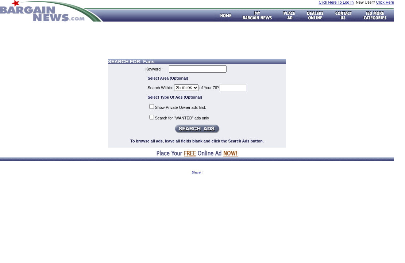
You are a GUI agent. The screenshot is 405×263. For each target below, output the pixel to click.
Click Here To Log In (336, 2)
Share (196, 172)
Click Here (385, 2)
